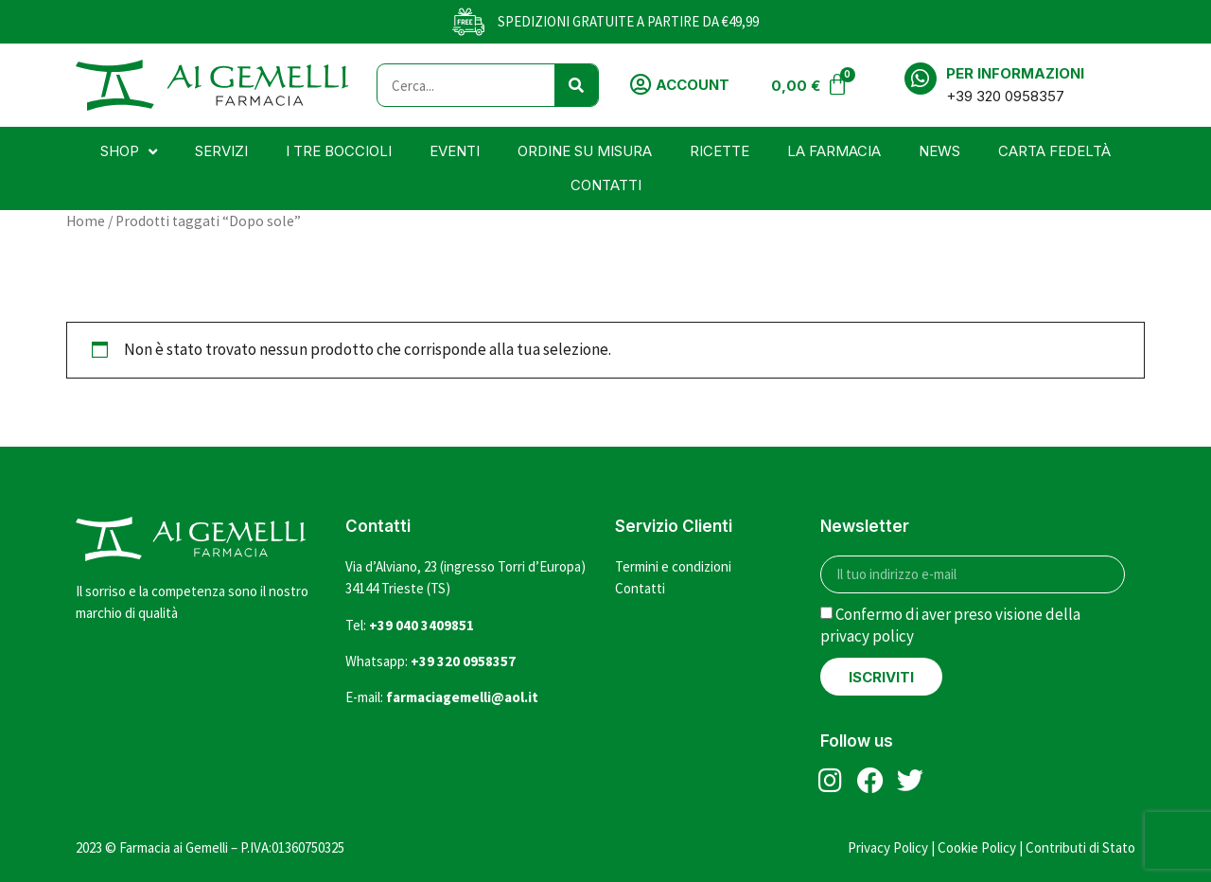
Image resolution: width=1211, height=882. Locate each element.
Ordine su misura (585, 151)
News (939, 151)
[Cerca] (576, 85)
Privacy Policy (888, 847)
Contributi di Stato (1080, 847)
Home (85, 221)
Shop (128, 151)
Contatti (605, 185)
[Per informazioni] (920, 78)
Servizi (221, 151)
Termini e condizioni (673, 566)
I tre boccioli (339, 151)
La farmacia (834, 151)
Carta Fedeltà (1054, 151)
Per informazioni (1015, 73)
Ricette (719, 151)
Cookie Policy (977, 847)
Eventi (455, 151)
